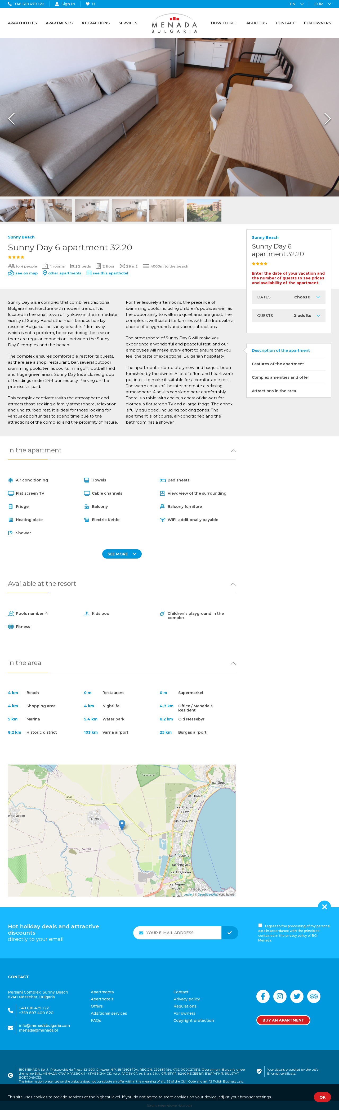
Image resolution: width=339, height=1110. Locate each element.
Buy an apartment (283, 1020)
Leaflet (188, 894)
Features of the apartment (278, 364)
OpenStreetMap (208, 894)
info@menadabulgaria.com (44, 1025)
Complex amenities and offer (280, 377)
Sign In (65, 4)
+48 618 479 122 (26, 4)
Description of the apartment (281, 350)
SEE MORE (122, 554)
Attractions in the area (274, 390)
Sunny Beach (21, 237)
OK (322, 1097)
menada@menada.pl (38, 1030)
